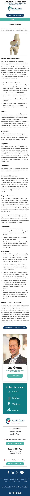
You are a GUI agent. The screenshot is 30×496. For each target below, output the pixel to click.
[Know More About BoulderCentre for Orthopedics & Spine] (15, 8)
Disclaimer (20, 478)
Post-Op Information (16, 404)
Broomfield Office (15, 449)
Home (2, 478)
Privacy (27, 478)
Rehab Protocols (15, 409)
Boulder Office (15, 429)
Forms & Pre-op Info (16, 398)
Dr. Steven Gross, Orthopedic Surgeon (10, 28)
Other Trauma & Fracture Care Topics (15, 327)
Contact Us (6, 481)
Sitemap (6, 480)
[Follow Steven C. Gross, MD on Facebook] (8, 472)
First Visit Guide (15, 392)
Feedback (13, 480)
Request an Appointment (16, 15)
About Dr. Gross (15, 376)
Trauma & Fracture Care (13, 30)
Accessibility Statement (19, 481)
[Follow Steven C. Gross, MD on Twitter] (17, 472)
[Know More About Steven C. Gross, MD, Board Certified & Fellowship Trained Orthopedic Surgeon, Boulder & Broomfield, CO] (15, 3)
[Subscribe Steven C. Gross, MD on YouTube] (22, 472)
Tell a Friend (21, 480)
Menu (14, 19)
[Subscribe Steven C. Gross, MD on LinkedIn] (12, 472)
